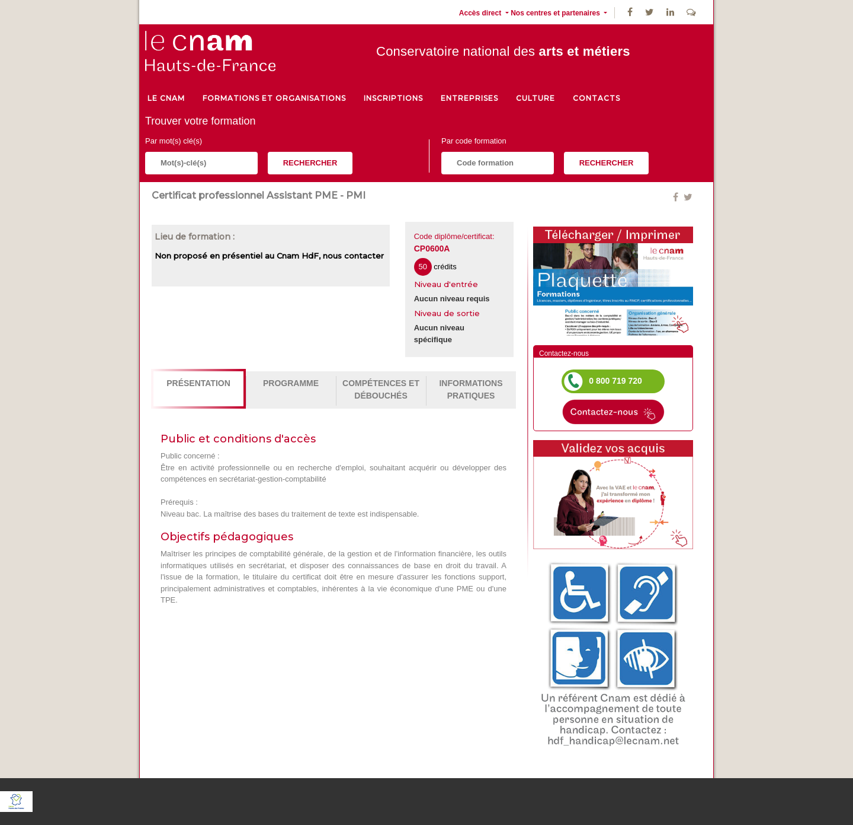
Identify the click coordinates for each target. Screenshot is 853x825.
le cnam (166, 98)
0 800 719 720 (615, 381)
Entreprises (469, 98)
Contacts (596, 98)
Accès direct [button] (481, 13)
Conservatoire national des (503, 51)
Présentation (198, 383)
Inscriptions (393, 98)
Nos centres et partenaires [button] (556, 13)
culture (535, 98)
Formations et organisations (274, 98)
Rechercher (310, 162)
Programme (291, 383)
